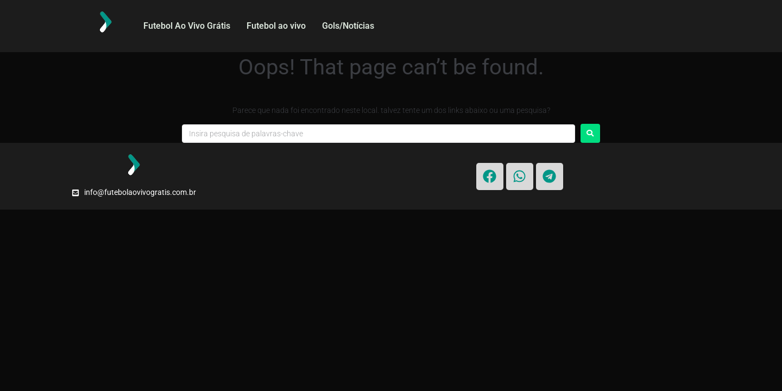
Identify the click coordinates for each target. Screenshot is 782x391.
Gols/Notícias (348, 26)
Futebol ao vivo (276, 26)
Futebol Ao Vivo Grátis (186, 26)
